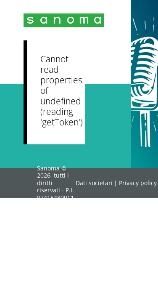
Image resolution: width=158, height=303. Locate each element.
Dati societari (94, 183)
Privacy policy (138, 183)
